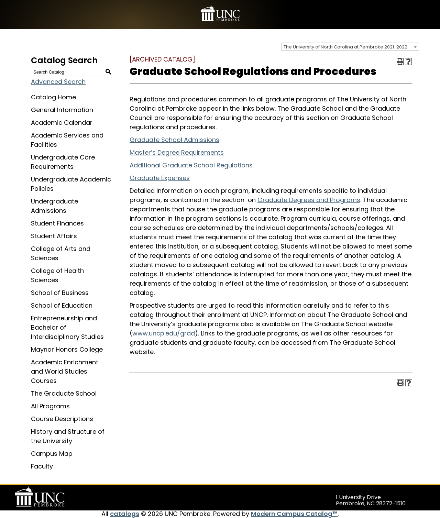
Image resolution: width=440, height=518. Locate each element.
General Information (62, 110)
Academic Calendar (61, 122)
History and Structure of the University (67, 436)
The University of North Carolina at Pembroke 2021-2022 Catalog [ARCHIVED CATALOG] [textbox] (351, 47)
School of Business (60, 292)
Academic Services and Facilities (67, 140)
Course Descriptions (62, 419)
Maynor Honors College (67, 349)
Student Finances (57, 223)
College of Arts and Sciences (60, 253)
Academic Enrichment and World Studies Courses (64, 371)
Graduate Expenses (160, 178)
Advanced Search (58, 81)
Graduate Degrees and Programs (308, 200)
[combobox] (350, 47)
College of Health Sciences (57, 275)
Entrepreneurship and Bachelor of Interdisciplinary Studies (67, 327)
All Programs (50, 406)
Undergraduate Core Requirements (63, 162)
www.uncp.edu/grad (163, 333)
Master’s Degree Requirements (177, 152)
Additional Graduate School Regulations (191, 165)
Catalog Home (53, 97)
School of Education (61, 305)
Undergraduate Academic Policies (71, 184)
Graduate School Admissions (174, 139)
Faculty (42, 466)
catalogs (124, 513)
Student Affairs (54, 236)
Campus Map (52, 453)
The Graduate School (64, 393)
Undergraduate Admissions (54, 206)
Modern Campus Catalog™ (294, 513)
